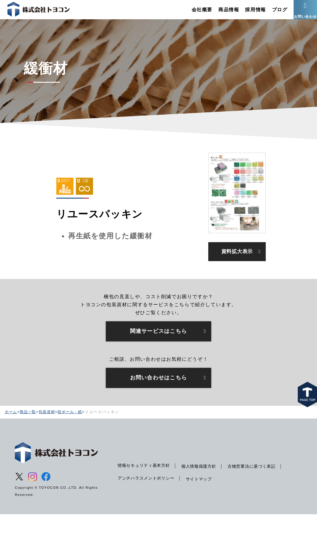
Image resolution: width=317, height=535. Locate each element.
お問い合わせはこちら (158, 398)
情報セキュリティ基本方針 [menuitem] (145, 485)
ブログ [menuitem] (270, 13)
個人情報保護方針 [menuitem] (203, 486)
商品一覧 (29, 432)
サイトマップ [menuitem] (203, 499)
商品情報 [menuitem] (219, 13)
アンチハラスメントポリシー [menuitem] (148, 498)
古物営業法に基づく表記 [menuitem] (258, 486)
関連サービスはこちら (158, 350)
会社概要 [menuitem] (192, 13)
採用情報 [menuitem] (246, 13)
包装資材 (49, 432)
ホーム (11, 432)
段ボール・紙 (73, 432)
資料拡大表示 (237, 264)
